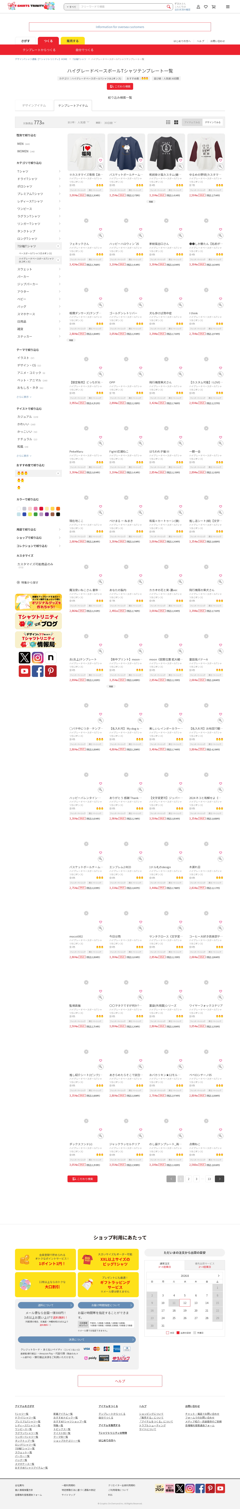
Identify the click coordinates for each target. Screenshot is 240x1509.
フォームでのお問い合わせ (199, 1417)
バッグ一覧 (21, 1460)
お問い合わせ (217, 41)
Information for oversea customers (120, 26)
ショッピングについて (151, 1414)
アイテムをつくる (108, 1406)
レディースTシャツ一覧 (27, 1425)
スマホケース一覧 (24, 1464)
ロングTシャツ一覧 (25, 1444)
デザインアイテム (34, 105)
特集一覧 (58, 1425)
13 (209, 1179)
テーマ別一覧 (60, 1437)
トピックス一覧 (61, 1429)
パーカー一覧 (22, 1456)
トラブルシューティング (152, 1425)
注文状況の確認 (182, 9)
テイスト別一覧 (61, 1433)
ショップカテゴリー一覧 (66, 1440)
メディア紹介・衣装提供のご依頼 (203, 1421)
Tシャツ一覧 (21, 1414)
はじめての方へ (107, 1440)
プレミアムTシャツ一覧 (27, 1421)
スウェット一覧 (23, 1452)
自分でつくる (106, 1417)
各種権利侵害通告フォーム (199, 1425)
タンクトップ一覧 (24, 1440)
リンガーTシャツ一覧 (26, 1437)
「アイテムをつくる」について (156, 1421)
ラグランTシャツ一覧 (26, 1433)
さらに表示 (22, 397)
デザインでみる (213, 122)
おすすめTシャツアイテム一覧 (31, 1467)
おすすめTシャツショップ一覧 (69, 1421)
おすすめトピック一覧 (65, 1417)
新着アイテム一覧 (63, 1414)
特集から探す (29, 582)
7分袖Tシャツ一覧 (25, 1448)
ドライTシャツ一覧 (25, 1417)
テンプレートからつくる (112, 1414)
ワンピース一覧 (23, 1429)
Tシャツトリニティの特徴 (113, 1433)
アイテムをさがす (24, 1406)
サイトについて (147, 1429)
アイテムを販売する (109, 1425)
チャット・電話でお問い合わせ (202, 1414)
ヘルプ (200, 41)
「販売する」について (151, 1417)
